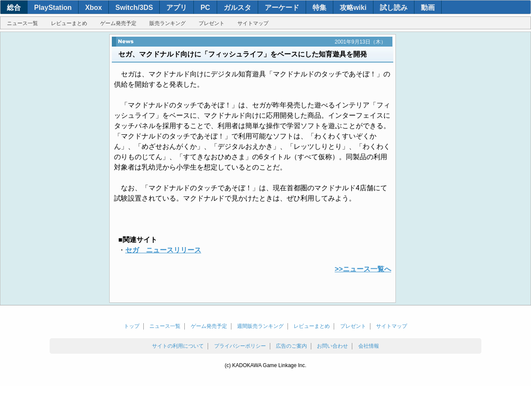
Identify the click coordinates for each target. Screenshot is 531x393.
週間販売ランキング (260, 326)
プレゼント (211, 23)
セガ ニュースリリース (163, 250)
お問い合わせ (332, 346)
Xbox (93, 7)
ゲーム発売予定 (118, 23)
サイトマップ (253, 23)
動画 (428, 7)
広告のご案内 (291, 346)
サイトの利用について (178, 346)
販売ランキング (167, 23)
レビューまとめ (69, 23)
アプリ (176, 7)
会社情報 (368, 346)
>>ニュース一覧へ (363, 269)
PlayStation (53, 7)
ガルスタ (237, 7)
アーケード (282, 7)
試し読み (394, 7)
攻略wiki (353, 7)
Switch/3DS (134, 7)
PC (205, 7)
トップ (131, 326)
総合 (14, 7)
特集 (319, 7)
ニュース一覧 (22, 23)
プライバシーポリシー (240, 346)
